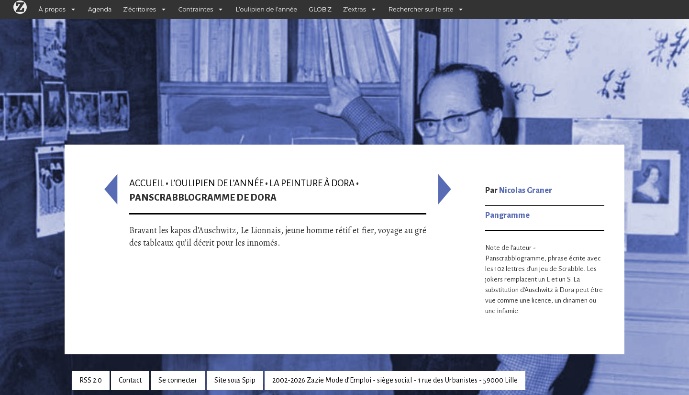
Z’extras (354, 9)
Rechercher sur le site (421, 9)
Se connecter (177, 380)
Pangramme (507, 215)
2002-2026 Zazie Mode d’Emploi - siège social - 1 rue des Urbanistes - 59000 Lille (395, 380)
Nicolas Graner (525, 190)
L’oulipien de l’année (266, 9)
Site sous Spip (235, 380)
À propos (52, 9)
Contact (130, 380)
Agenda (100, 9)
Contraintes (195, 9)
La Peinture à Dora (312, 183)
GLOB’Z (320, 9)
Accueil (146, 183)
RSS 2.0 (90, 380)
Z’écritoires (139, 9)
